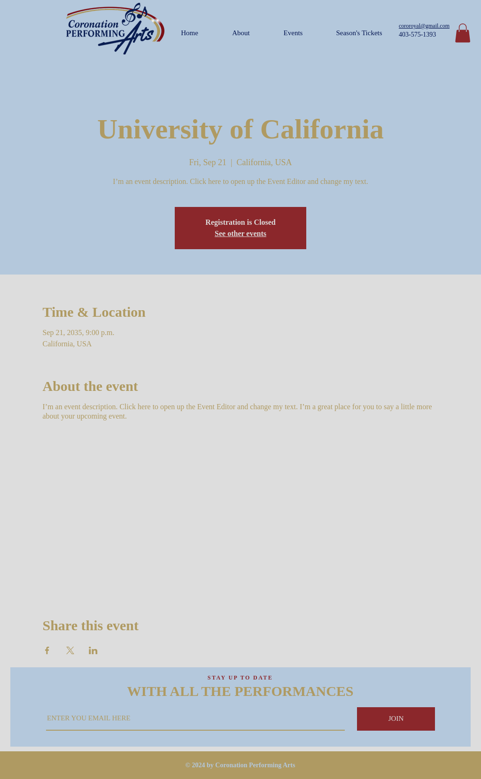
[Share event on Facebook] (47, 650)
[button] (463, 33)
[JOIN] (396, 719)
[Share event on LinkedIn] (93, 650)
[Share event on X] (70, 650)
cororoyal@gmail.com (424, 26)
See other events (240, 233)
